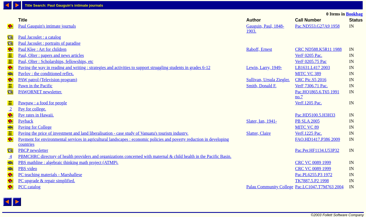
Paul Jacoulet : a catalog (39, 37)
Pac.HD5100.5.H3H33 (315, 115)
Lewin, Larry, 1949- (264, 67)
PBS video (27, 168)
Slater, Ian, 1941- (261, 121)
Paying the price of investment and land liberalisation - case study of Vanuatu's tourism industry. (103, 133)
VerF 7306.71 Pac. (311, 85)
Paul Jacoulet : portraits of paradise (49, 43)
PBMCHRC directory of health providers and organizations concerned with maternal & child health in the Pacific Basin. (124, 156)
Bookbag (354, 14)
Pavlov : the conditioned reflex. (46, 73)
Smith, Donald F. (261, 85)
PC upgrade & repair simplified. (46, 180)
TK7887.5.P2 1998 (312, 180)
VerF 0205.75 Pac (310, 61)
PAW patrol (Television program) (47, 79)
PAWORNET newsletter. (40, 91)
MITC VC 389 (308, 73)
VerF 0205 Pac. (308, 55)
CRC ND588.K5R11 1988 (318, 49)
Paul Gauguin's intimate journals (47, 26)
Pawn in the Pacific (35, 85)
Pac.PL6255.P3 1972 (313, 174)
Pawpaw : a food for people (42, 102)
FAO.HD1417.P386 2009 (317, 139)
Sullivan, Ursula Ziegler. (268, 79)
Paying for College (35, 127)
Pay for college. (32, 109)
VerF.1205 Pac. (308, 102)
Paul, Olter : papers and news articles (51, 55)
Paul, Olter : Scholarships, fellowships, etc (55, 61)
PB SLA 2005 (307, 121)
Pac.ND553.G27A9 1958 (317, 26)
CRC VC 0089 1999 (313, 162)
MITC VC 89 (307, 127)
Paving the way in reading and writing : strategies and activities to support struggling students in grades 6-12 (114, 67)
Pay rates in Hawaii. (36, 115)
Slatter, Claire (258, 133)
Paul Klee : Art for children (42, 49)
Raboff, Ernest (259, 49)
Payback (25, 121)
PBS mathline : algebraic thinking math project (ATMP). (68, 162)
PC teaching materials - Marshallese (50, 174)
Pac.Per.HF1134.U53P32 (317, 150)
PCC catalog (29, 186)
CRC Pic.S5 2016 (310, 79)
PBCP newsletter (33, 150)
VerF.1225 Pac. (308, 133)
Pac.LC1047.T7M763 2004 (319, 186)
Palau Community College (269, 186)
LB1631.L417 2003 (312, 67)
